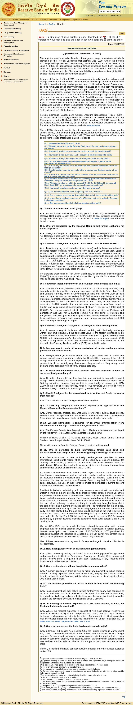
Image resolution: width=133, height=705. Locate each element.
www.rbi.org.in (93, 125)
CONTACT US (102, 16)
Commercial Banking (12, 28)
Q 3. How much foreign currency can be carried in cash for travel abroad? (77, 151)
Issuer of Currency (11, 59)
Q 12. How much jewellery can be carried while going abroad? (72, 188)
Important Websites (80, 19)
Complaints (65, 19)
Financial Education (48, 19)
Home (41, 24)
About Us (6, 19)
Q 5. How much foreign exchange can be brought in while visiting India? (77, 158)
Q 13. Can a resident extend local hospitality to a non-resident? (72, 192)
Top (123, 697)
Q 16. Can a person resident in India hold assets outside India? (72, 203)
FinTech (7, 68)
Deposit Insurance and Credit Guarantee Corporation (16, 81)
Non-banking (9, 37)
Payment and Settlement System (17, 64)
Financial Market (11, 46)
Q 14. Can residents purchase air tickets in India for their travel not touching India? (81, 195)
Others (6, 76)
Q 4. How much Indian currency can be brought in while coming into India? (78, 155)
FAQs (34, 19)
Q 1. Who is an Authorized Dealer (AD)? (62, 143)
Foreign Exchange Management (17, 50)
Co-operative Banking (13, 33)
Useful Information (21, 19)
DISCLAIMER (115, 16)
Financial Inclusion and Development (13, 41)
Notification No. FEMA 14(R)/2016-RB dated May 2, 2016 (65, 621)
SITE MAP (89, 16)
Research (7, 72)
